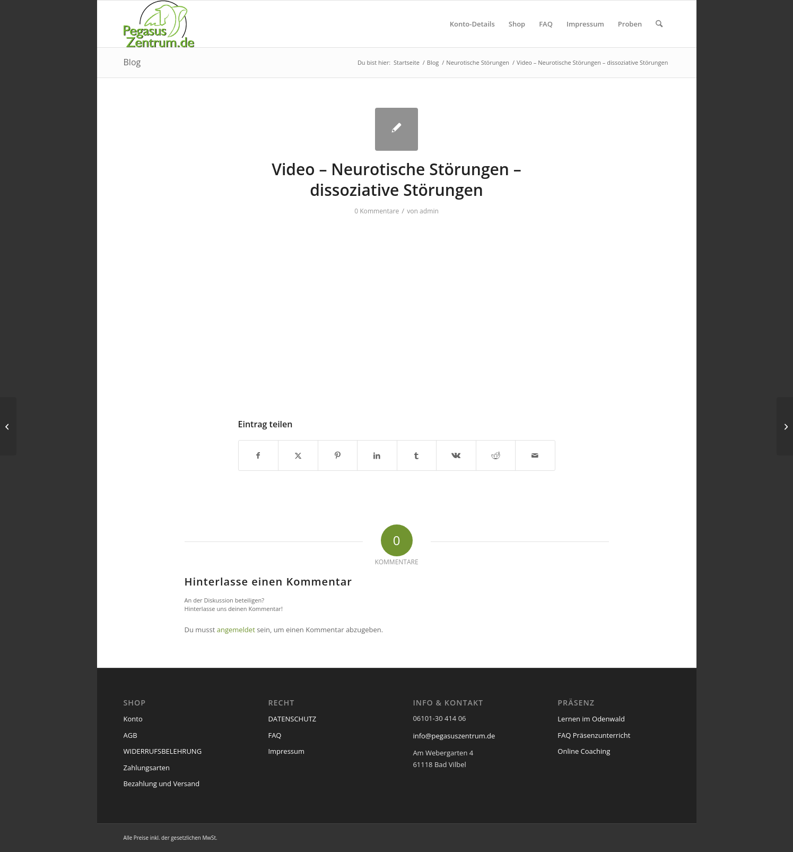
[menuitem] (472, 24)
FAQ (274, 735)
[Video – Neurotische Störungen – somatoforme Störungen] (8, 426)
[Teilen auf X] (298, 455)
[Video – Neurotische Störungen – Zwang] (785, 426)
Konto (133, 719)
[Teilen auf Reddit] (496, 455)
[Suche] (659, 24)
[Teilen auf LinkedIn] (377, 455)
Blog (132, 62)
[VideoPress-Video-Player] (396, 311)
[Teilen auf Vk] (456, 455)
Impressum (286, 751)
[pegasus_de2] (159, 24)
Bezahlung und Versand (162, 783)
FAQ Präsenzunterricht (593, 735)
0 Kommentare (376, 211)
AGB (130, 735)
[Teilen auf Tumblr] (417, 455)
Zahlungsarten (147, 767)
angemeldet (236, 629)
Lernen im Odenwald (591, 719)
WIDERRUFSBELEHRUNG (163, 751)
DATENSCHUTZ (292, 719)
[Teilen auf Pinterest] (338, 455)
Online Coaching (583, 751)
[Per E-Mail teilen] (535, 455)
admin (429, 211)
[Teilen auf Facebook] (258, 455)
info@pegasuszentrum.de (454, 736)
